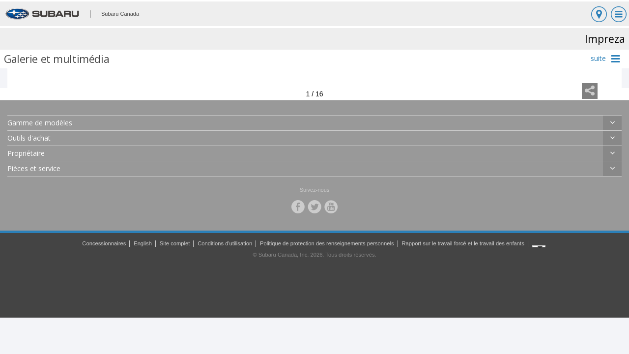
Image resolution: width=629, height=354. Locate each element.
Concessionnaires (104, 243)
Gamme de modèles (39, 122)
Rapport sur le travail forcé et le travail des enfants (462, 243)
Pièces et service (33, 168)
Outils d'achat (29, 138)
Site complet (175, 243)
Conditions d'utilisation (225, 243)
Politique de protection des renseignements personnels (327, 243)
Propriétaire (26, 153)
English (143, 243)
